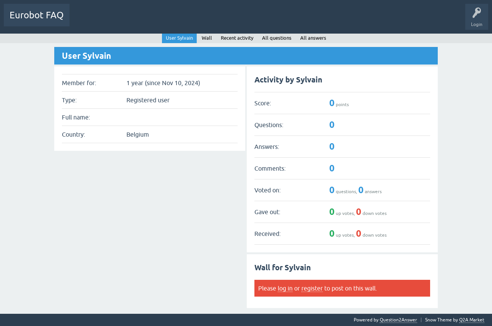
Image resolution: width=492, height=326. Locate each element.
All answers (313, 38)
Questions (85, 21)
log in (285, 288)
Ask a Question (152, 21)
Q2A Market (471, 320)
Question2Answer (398, 320)
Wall (207, 38)
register (312, 288)
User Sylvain (179, 38)
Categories (116, 21)
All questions (276, 38)
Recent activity (237, 38)
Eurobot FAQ (37, 15)
